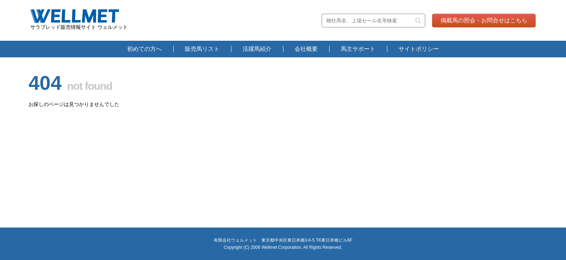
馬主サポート (358, 49)
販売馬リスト (202, 49)
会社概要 (306, 49)
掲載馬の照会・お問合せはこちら (484, 20)
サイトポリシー (419, 49)
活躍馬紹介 (257, 49)
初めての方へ (144, 49)
